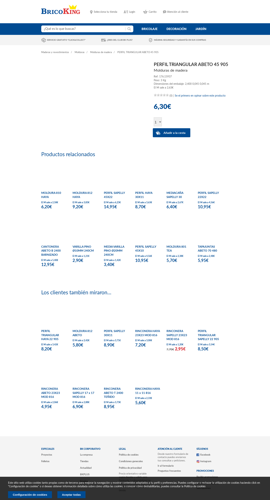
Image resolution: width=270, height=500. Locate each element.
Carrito (153, 12)
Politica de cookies (195, 486)
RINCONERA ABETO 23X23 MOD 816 (50, 393)
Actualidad (86, 468)
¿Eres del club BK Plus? (120, 40)
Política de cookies (129, 455)
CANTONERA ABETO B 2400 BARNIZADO (51, 250)
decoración (176, 29)
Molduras (80, 52)
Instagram (205, 461)
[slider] (161, 95)
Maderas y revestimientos (55, 52)
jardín (200, 29)
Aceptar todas (71, 494)
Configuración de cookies (30, 494)
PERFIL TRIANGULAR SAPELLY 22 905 (208, 335)
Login (132, 12)
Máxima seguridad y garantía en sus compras (180, 40)
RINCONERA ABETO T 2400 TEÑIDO (113, 393)
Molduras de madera (101, 52)
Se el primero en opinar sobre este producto (200, 96)
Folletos (45, 461)
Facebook (205, 455)
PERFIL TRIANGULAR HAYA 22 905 (50, 335)
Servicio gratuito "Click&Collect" (66, 40)
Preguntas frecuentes (169, 471)
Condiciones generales (131, 461)
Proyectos (46, 455)
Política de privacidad (130, 468)
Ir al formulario (166, 466)
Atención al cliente (177, 12)
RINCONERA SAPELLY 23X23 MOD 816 (176, 335)
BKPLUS (84, 474)
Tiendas (84, 461)
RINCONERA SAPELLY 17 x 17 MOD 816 (83, 393)
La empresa (86, 455)
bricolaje (150, 29)
